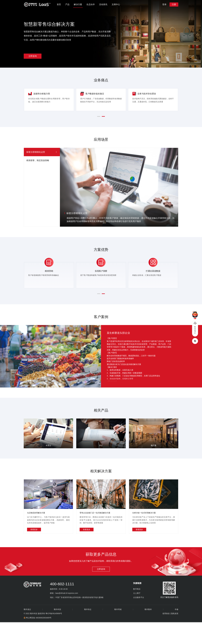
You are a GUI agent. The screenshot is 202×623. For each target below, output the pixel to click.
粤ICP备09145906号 (53, 614)
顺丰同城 (117, 610)
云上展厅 (136, 594)
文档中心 (116, 4)
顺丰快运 (87, 610)
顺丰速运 (27, 610)
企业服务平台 (138, 598)
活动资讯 (103, 4)
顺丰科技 (57, 610)
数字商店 (136, 590)
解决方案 (78, 4)
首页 (59, 4)
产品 (67, 4)
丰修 (176, 610)
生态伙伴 (90, 4)
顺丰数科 (148, 610)
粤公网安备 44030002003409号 (37, 618)
